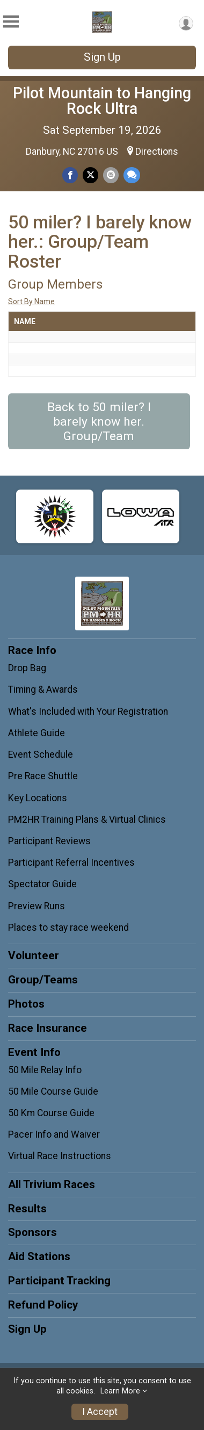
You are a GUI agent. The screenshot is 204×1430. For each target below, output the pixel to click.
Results (27, 1208)
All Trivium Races (51, 1184)
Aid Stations (39, 1256)
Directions (156, 151)
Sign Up (102, 57)
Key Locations (37, 798)
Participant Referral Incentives (71, 862)
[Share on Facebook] (70, 175)
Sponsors (32, 1232)
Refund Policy (43, 1304)
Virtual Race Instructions (59, 1156)
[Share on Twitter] (90, 175)
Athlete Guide (36, 733)
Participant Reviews (49, 841)
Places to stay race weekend (68, 927)
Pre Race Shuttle (43, 776)
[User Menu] (186, 23)
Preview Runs (36, 906)
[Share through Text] (131, 175)
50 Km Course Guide (51, 1113)
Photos (26, 1003)
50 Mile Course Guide (53, 1091)
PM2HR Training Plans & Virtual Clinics (87, 819)
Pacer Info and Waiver (54, 1134)
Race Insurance (47, 1028)
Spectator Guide (42, 884)
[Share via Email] (111, 175)
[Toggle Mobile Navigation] (10, 22)
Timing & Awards (43, 689)
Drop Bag (27, 668)
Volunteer (33, 955)
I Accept (100, 1411)
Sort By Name (31, 301)
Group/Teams (43, 979)
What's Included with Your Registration (88, 711)
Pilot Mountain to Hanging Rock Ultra (102, 101)
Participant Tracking (59, 1280)
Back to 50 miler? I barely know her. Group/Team (99, 421)
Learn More (120, 1391)
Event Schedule (40, 754)
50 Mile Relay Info (45, 1070)
